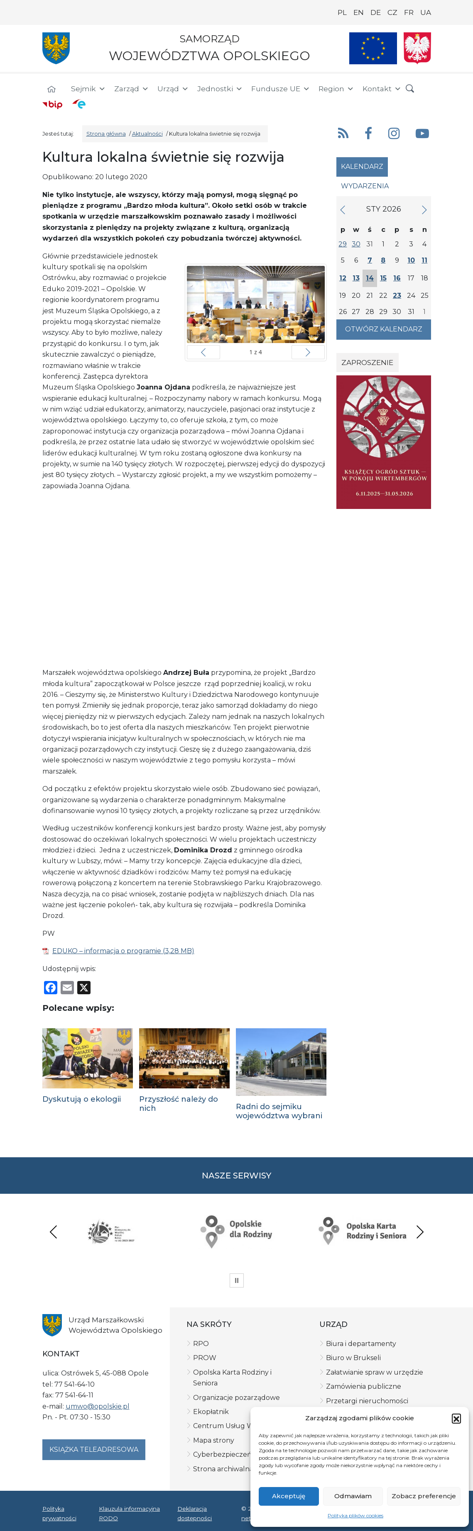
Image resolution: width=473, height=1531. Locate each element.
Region (336, 88)
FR (409, 12)
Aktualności (147, 134)
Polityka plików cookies (355, 1515)
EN (358, 12)
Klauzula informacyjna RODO (129, 1513)
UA (425, 12)
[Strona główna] (51, 90)
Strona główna (106, 134)
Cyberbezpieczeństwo (230, 1454)
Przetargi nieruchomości (367, 1401)
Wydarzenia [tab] (365, 186)
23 (397, 295)
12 (342, 278)
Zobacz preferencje (424, 1496)
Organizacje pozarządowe (236, 1398)
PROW (204, 1358)
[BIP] (52, 104)
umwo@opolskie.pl (98, 1406)
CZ (392, 12)
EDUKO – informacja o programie (106, 951)
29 (342, 244)
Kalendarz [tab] (362, 166)
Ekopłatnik (211, 1412)
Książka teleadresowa (93, 1449)
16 (397, 278)
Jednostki (220, 88)
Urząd (173, 88)
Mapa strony (213, 1440)
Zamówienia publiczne (363, 1386)
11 (424, 260)
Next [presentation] (420, 1232)
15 (383, 278)
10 (411, 260)
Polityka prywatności (59, 1513)
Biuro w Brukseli (353, 1358)
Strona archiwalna (223, 1469)
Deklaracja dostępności (194, 1513)
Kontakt (382, 88)
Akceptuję (288, 1496)
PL (342, 12)
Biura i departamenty (361, 1344)
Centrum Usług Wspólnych (238, 1426)
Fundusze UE (280, 88)
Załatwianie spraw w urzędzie (374, 1372)
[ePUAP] (79, 103)
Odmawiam (353, 1496)
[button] (456, 1418)
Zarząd (131, 88)
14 (370, 278)
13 (356, 278)
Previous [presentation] (53, 1232)
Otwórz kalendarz (383, 329)
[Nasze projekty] (373, 48)
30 (356, 244)
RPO (201, 1344)
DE (375, 12)
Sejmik (88, 88)
